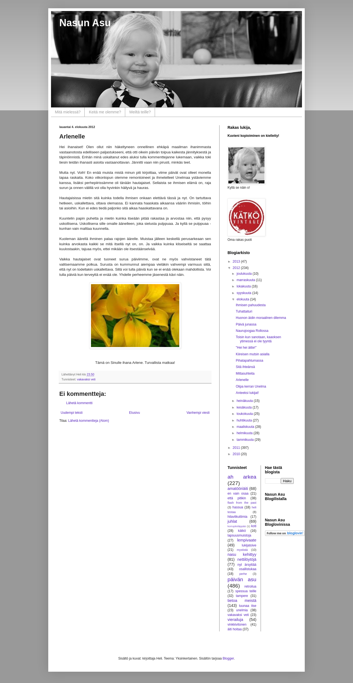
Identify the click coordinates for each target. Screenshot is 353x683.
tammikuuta (246, 440)
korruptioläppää (237, 526)
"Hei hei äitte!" (246, 347)
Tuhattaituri (244, 311)
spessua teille (245, 591)
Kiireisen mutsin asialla (252, 354)
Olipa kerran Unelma (251, 386)
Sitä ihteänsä (245, 367)
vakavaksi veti (86, 379)
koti (253, 526)
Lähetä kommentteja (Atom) (88, 421)
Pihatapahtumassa (249, 360)
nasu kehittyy (242, 554)
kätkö (242, 531)
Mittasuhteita (245, 373)
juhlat (232, 521)
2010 (237, 454)
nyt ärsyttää (246, 565)
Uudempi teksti (71, 413)
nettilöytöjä (246, 559)
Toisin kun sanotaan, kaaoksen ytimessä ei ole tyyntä (258, 339)
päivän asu (242, 579)
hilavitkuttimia (237, 517)
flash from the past (242, 502)
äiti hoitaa (235, 629)
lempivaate (246, 540)
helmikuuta (245, 433)
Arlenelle (242, 380)
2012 (237, 268)
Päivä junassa (246, 324)
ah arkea (242, 477)
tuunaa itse (247, 606)
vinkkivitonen (237, 624)
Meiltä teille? (140, 112)
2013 (237, 261)
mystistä (242, 549)
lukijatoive (249, 545)
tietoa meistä (242, 600)
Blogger (228, 658)
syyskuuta (244, 293)
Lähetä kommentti (79, 403)
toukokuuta (245, 414)
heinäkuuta (245, 401)
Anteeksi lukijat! (247, 393)
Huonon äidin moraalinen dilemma (261, 318)
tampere (242, 596)
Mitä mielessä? (68, 112)
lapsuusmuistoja (239, 535)
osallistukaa (247, 569)
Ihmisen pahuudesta (251, 305)
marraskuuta (246, 280)
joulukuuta (245, 274)
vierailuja (235, 619)
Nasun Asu (85, 22)
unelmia (242, 610)
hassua (237, 507)
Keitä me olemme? (105, 112)
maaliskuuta (246, 427)
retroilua (250, 586)
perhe (243, 573)
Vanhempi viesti (198, 413)
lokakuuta (244, 286)
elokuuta (243, 299)
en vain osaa (238, 493)
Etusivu (134, 413)
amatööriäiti (238, 488)
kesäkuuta (245, 407)
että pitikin (237, 498)
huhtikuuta (245, 420)
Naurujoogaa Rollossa (252, 331)
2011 (237, 448)
